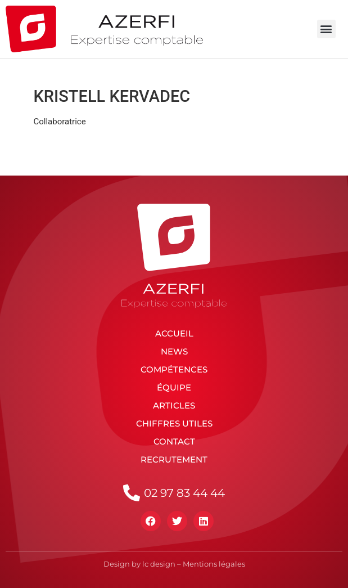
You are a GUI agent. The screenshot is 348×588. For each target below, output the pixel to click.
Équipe (174, 387)
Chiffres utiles (174, 423)
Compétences (174, 369)
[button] (326, 29)
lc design (158, 563)
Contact (174, 441)
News (174, 351)
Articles (174, 405)
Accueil (174, 333)
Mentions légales (214, 563)
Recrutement (174, 459)
